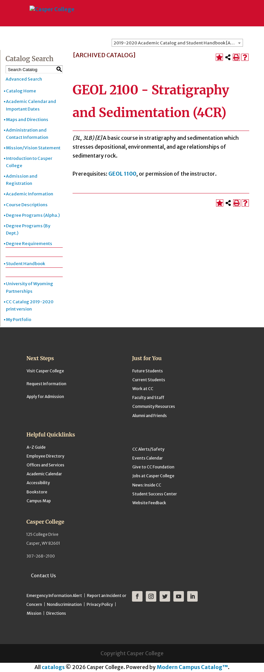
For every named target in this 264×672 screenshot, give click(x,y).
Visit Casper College (45, 370)
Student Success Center (154, 493)
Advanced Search (24, 79)
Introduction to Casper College (29, 162)
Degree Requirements (29, 243)
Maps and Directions (27, 119)
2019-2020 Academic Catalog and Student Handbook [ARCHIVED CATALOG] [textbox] (178, 43)
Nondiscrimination (64, 604)
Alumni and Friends (149, 415)
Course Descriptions (27, 205)
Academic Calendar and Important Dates (31, 105)
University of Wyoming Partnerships (29, 287)
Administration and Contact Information (27, 133)
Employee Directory (45, 456)
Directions (56, 613)
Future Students (147, 370)
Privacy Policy (100, 604)
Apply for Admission (45, 396)
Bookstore (37, 491)
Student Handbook (25, 263)
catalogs (53, 667)
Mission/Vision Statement (33, 148)
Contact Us (43, 576)
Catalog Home (21, 91)
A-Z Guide (36, 447)
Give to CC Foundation (153, 466)
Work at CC (142, 388)
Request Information (46, 383)
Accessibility (38, 482)
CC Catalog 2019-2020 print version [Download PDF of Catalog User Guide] (30, 305)
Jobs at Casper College (153, 475)
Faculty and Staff (148, 397)
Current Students (148, 379)
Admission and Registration (21, 179)
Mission (34, 613)
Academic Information (29, 194)
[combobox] (177, 43)
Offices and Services (45, 464)
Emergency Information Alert (54, 595)
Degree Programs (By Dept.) (28, 229)
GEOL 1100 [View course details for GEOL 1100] (122, 173)
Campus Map (39, 500)
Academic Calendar (44, 473)
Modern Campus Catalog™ (192, 667)
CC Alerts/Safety (148, 449)
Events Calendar (147, 458)
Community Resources (153, 406)
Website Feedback (149, 502)
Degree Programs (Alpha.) (33, 215)
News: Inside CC (146, 485)
